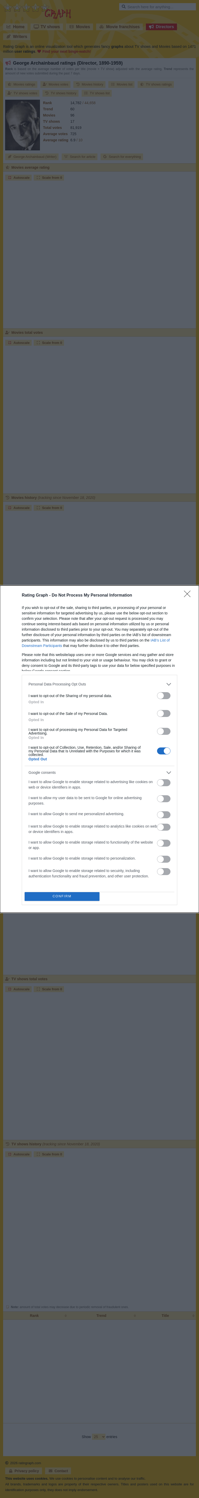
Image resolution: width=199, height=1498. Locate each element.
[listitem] (99, 684)
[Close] (189, 595)
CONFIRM (62, 896)
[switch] (163, 695)
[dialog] (99, 749)
